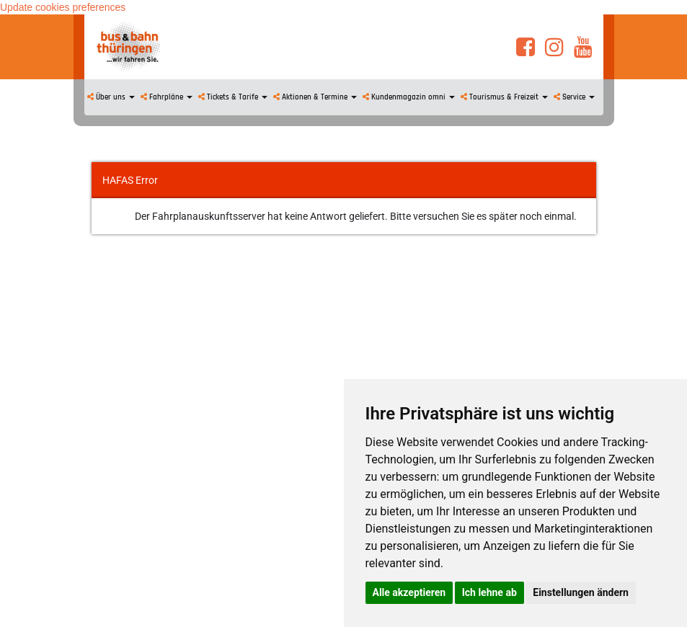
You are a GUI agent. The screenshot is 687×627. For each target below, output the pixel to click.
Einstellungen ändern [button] (581, 592)
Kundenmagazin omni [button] (409, 97)
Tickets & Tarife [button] (232, 97)
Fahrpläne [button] (166, 97)
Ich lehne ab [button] (489, 592)
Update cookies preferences (62, 7)
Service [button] (574, 97)
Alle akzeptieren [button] (409, 592)
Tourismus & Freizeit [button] (504, 97)
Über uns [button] (111, 97)
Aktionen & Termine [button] (315, 97)
